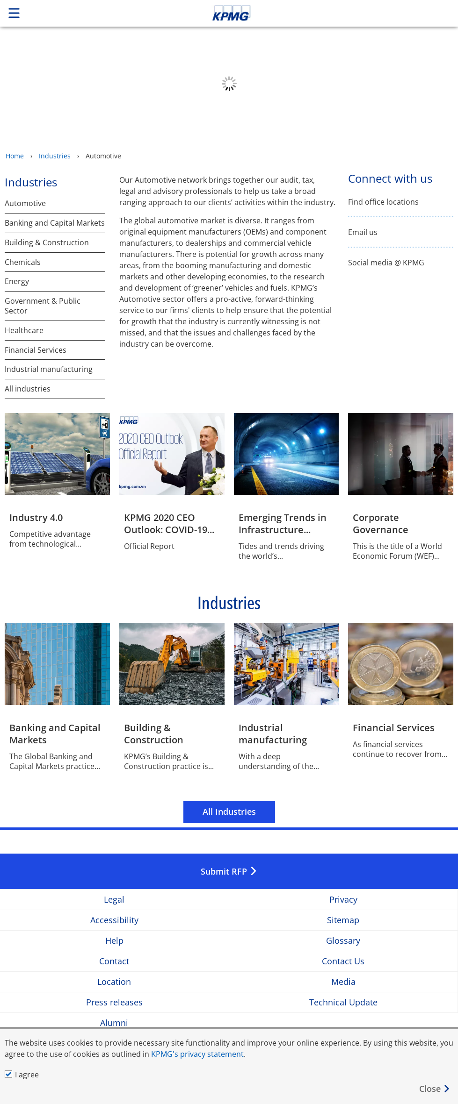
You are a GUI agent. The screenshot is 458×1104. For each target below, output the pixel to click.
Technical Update (343, 1002)
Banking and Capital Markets (55, 223)
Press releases (114, 1002)
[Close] (434, 1089)
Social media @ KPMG (386, 263)
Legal (114, 899)
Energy (17, 281)
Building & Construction (47, 243)
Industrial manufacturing (49, 369)
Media (343, 981)
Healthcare (24, 330)
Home (15, 155)
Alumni (114, 1023)
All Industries (229, 811)
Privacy (343, 899)
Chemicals (23, 262)
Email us (363, 232)
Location (114, 981)
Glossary (343, 940)
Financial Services (35, 350)
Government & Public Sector (42, 306)
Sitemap (343, 920)
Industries (55, 155)
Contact (114, 961)
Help (114, 940)
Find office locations (383, 202)
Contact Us (343, 961)
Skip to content (321, 13)
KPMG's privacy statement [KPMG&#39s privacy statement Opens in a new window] (197, 1054)
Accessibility (114, 920)
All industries (28, 389)
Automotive (25, 203)
